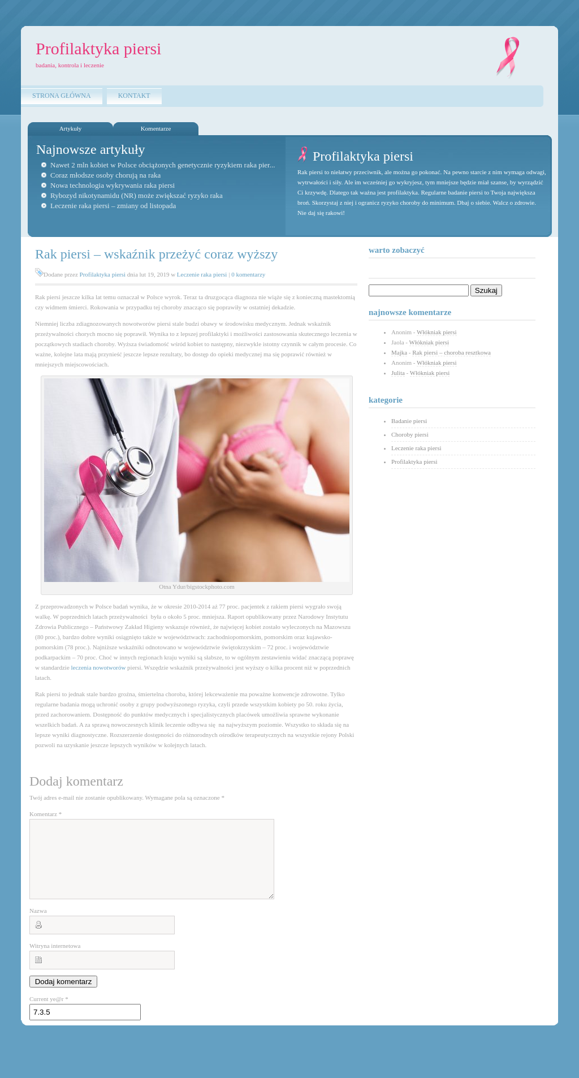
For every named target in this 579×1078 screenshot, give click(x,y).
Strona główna (61, 96)
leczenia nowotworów (98, 667)
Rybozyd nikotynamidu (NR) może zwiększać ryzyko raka (136, 195)
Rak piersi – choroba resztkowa (451, 352)
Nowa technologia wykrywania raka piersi (112, 185)
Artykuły (70, 128)
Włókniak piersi (437, 332)
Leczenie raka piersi (202, 274)
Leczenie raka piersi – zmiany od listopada (113, 205)
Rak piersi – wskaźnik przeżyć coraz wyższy (156, 254)
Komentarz (45, 813)
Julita (398, 372)
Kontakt (134, 96)
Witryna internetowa (54, 959)
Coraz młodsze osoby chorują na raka (105, 175)
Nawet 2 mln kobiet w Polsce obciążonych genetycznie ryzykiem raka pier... (162, 165)
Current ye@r (48, 1012)
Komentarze (156, 128)
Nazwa (38, 924)
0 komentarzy (248, 274)
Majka (399, 352)
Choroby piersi (410, 434)
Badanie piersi (409, 420)
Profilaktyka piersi (103, 274)
